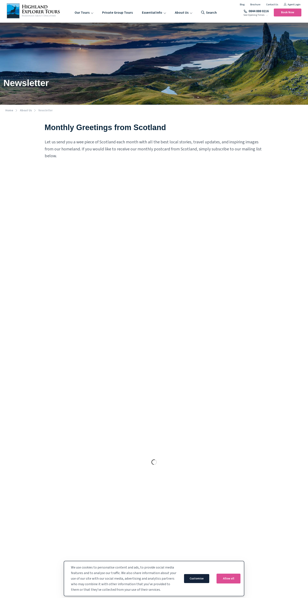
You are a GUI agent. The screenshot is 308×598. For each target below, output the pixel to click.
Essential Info (152, 12)
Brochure (255, 4)
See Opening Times (253, 15)
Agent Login (292, 4)
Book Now (287, 12)
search (209, 12)
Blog (242, 4)
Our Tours (82, 12)
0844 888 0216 (256, 11)
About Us (182, 12)
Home (9, 110)
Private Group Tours (117, 12)
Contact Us (272, 4)
